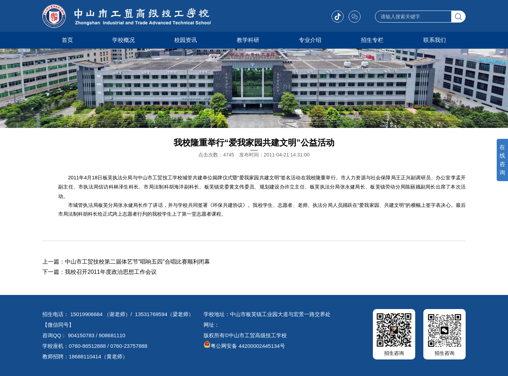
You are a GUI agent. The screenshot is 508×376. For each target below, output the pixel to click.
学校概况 (123, 40)
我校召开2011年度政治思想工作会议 (111, 272)
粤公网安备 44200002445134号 (244, 346)
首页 (67, 40)
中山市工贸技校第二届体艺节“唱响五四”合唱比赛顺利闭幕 (137, 262)
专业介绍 (310, 40)
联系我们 (434, 40)
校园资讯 (185, 40)
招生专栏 (372, 40)
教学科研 (248, 40)
